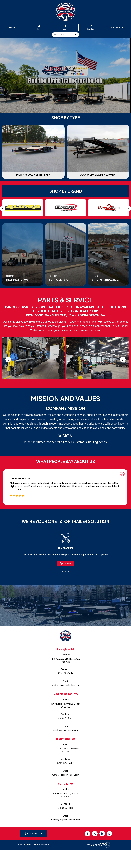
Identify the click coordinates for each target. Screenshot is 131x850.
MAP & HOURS (117, 27)
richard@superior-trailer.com (65, 819)
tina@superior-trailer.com (65, 729)
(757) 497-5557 (65, 718)
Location (91, 29)
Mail (65, 29)
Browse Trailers (65, 563)
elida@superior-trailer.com (65, 685)
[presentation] (2, 208)
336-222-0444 (66, 673)
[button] (62, 571)
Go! (76, 35)
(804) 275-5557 (65, 762)
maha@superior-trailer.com (65, 774)
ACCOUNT (33, 833)
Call (39, 29)
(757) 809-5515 (65, 807)
